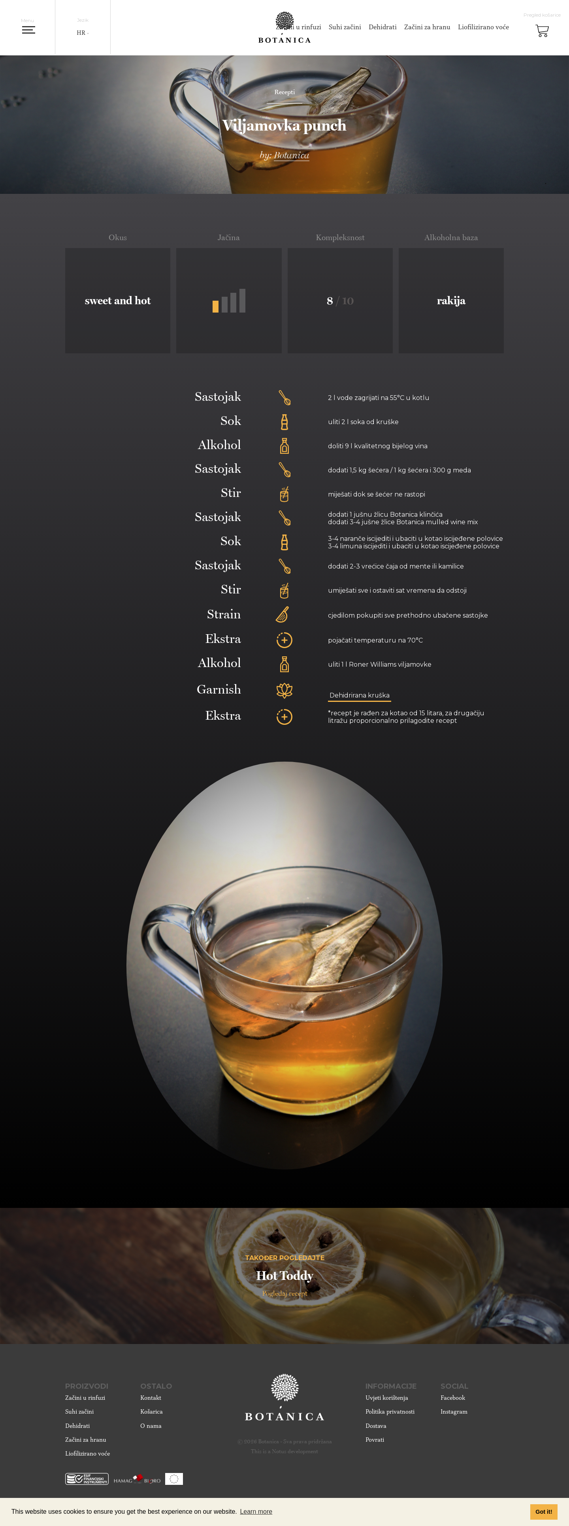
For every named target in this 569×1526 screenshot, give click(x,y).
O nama (151, 1428)
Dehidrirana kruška (360, 695)
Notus (279, 1454)
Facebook (453, 1401)
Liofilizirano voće (482, 27)
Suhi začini (344, 27)
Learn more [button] (256, 1511)
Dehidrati (381, 27)
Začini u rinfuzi (85, 1401)
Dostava (376, 1428)
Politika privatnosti (390, 1414)
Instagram (454, 1414)
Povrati (375, 1442)
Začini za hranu (426, 27)
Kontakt (150, 1401)
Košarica (151, 1414)
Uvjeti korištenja (387, 1401)
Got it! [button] (543, 1512)
